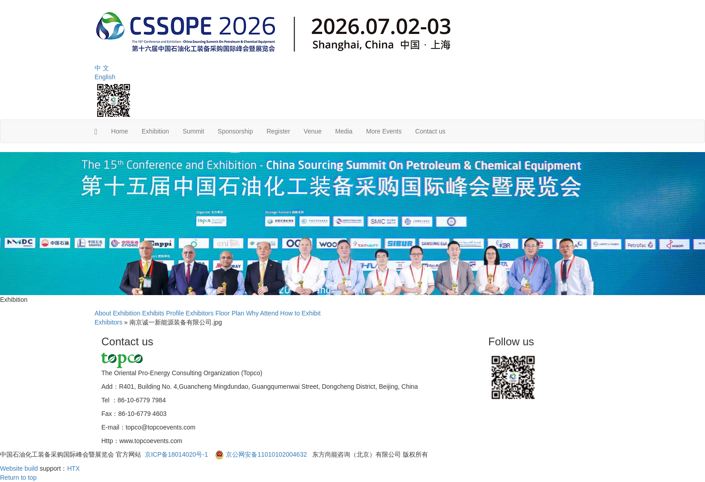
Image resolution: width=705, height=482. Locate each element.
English (105, 77)
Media (343, 131)
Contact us (430, 131)
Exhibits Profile (163, 313)
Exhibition (155, 131)
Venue (313, 131)
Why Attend (262, 313)
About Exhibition (117, 313)
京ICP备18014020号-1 (177, 454)
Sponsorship (235, 131)
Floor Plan (229, 313)
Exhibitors (200, 313)
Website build (19, 468)
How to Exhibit (300, 313)
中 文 (102, 68)
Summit (193, 131)
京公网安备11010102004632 (266, 454)
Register (278, 131)
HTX (73, 468)
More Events (384, 131)
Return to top (18, 477)
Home (119, 131)
